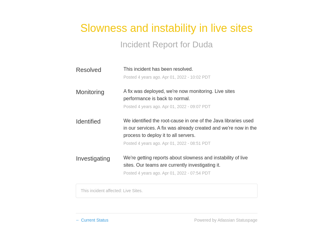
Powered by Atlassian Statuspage (226, 220)
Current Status (92, 220)
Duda (202, 44)
